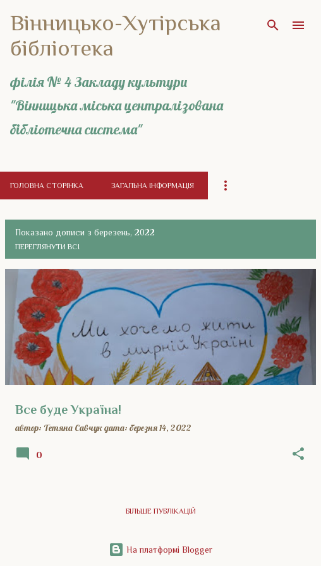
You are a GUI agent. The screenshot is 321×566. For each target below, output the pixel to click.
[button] (298, 454)
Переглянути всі (47, 246)
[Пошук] (273, 25)
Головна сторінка (46, 185)
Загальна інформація (152, 185)
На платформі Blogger (160, 550)
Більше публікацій (161, 511)
